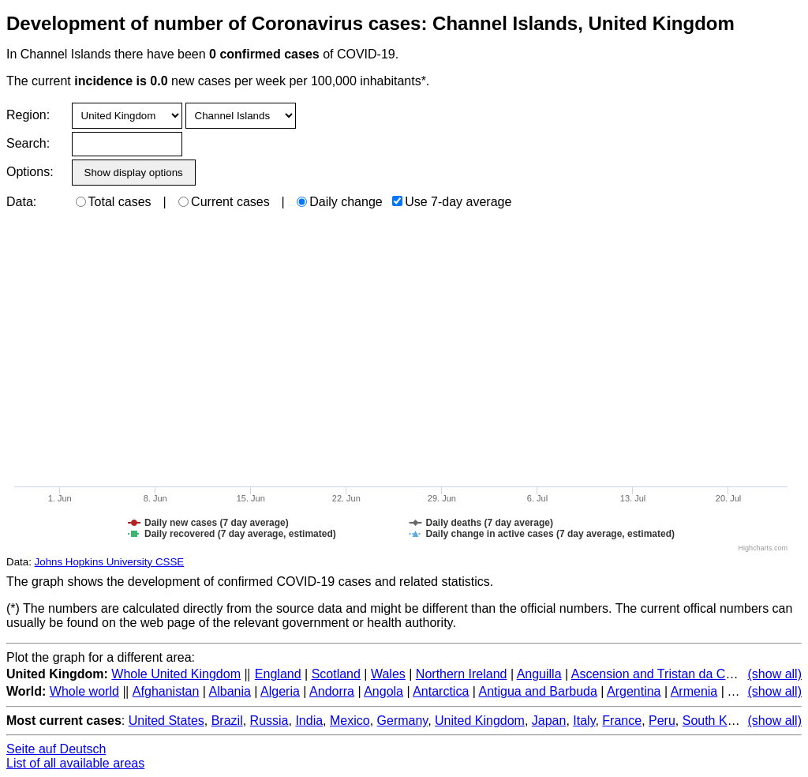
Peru (662, 720)
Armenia (694, 691)
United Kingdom (480, 720)
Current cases (224, 201)
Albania (230, 691)
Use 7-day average (451, 201)
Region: (28, 115)
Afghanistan (166, 691)
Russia (269, 720)
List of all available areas (75, 763)
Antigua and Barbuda (537, 691)
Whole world (84, 691)
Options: (29, 171)
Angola (383, 691)
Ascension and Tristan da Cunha (662, 674)
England (278, 674)
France (622, 720)
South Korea (718, 720)
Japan (549, 720)
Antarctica (441, 691)
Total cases (114, 201)
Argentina (634, 691)
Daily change (340, 201)
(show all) (775, 674)
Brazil (227, 720)
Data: (21, 201)
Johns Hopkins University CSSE (110, 562)
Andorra (331, 691)
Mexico (350, 720)
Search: (28, 143)
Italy (584, 720)
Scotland (336, 674)
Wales (388, 674)
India (309, 720)
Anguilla (539, 674)
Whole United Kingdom (176, 674)
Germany (402, 720)
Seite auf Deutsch (56, 749)
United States (166, 720)
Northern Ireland (461, 674)
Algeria (280, 691)
